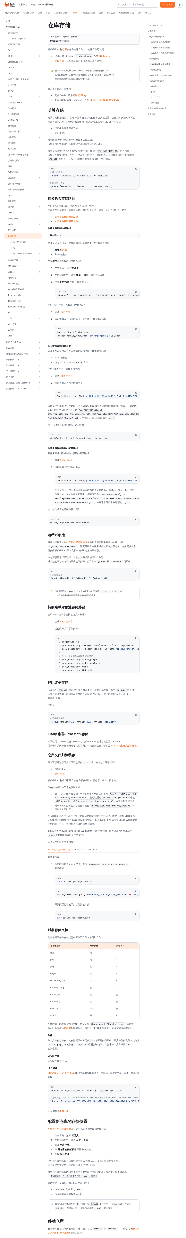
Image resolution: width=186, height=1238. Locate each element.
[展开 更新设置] (39, 348)
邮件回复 (12, 230)
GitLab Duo (28, 13)
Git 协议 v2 (13, 120)
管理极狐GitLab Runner (16, 388)
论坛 (33, 4)
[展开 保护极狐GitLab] (39, 371)
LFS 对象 (155, 103)
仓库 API (59, 773)
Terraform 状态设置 (16, 307)
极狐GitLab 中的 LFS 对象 (61, 1072)
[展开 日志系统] (39, 178)
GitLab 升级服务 (45, 4)
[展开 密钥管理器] (39, 260)
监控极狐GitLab (13, 365)
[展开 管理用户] (39, 377)
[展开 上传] (39, 318)
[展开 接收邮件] (39, 137)
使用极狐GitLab (12, 13)
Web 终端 (12, 324)
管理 (75, 13)
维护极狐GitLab (13, 359)
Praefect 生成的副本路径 (124, 744)
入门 (8, 21)
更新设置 (10, 348)
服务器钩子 (13, 266)
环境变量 (12, 85)
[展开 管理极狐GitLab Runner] (39, 388)
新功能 (11, 330)
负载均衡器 (13, 172)
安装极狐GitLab (61, 13)
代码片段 (12, 278)
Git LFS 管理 (13, 114)
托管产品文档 (14, 131)
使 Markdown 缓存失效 (18, 155)
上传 (10, 318)
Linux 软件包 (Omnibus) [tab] (59, 848)
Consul (11, 67)
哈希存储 (66, 1027)
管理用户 (10, 377)
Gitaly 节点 (104, 56)
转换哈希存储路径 (156, 37)
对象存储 (12, 201)
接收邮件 (12, 137)
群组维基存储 (155, 70)
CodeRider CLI (144, 13)
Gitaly (12, 247)
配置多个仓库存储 (60, 1127)
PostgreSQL (13, 218)
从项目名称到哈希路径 (66, 216)
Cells (10, 50)
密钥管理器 (13, 260)
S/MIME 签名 (14, 283)
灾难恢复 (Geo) (15, 102)
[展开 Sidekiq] (39, 272)
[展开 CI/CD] (39, 56)
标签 (10, 166)
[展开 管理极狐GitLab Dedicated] (39, 382)
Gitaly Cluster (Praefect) (21, 253)
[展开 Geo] (39, 96)
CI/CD (10, 56)
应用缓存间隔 (14, 44)
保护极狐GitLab (13, 371)
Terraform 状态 (14, 301)
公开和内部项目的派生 (78, 542)
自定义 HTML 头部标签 (18, 79)
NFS (10, 195)
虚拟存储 (59, 60)
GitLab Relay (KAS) (17, 38)
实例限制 (12, 143)
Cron (10, 73)
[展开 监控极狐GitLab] (39, 365)
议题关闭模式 (14, 160)
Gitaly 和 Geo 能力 (18, 242)
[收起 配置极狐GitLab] (39, 27)
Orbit (40, 13)
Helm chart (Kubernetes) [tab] (86, 848)
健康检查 (12, 125)
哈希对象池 (154, 59)
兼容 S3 (64, 1110)
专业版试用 (167, 4)
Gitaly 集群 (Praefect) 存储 (160, 75)
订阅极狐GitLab (88, 13)
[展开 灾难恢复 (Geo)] (39, 102)
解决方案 (111, 13)
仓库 (64, 49)
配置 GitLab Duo (13, 342)
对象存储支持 (155, 86)
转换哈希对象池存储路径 (159, 64)
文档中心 (23, 4)
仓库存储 (12, 236)
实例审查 (12, 149)
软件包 (11, 207)
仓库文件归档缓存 (156, 81)
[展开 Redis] (39, 224)
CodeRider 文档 (126, 13)
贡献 (101, 13)
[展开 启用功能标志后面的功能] (39, 353)
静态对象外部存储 (16, 289)
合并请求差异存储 (16, 189)
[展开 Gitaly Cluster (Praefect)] (39, 253)
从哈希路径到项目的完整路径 (163, 53)
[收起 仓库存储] (39, 236)
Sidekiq (11, 272)
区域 (61, 249)
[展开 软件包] (39, 207)
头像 (153, 92)
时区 (10, 312)
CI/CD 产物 (156, 97)
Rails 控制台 (66, 312)
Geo (10, 96)
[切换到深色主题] (180, 5)
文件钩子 (12, 91)
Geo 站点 (12, 108)
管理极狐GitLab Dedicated (18, 383)
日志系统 (12, 178)
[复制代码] (136, 168)
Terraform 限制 (14, 295)
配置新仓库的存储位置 (157, 108)
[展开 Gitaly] (39, 247)
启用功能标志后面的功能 (17, 354)
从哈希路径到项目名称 (66, 221)
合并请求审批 (14, 184)
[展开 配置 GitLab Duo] (39, 342)
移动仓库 (151, 114)
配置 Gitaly (80, 95)
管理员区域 (13, 33)
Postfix (11, 213)
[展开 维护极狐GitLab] (39, 359)
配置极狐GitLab (13, 27)
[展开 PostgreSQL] (39, 218)
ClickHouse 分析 (15, 62)
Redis (10, 224)
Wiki (10, 336)
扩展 (48, 13)
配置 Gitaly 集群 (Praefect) (105, 100)
